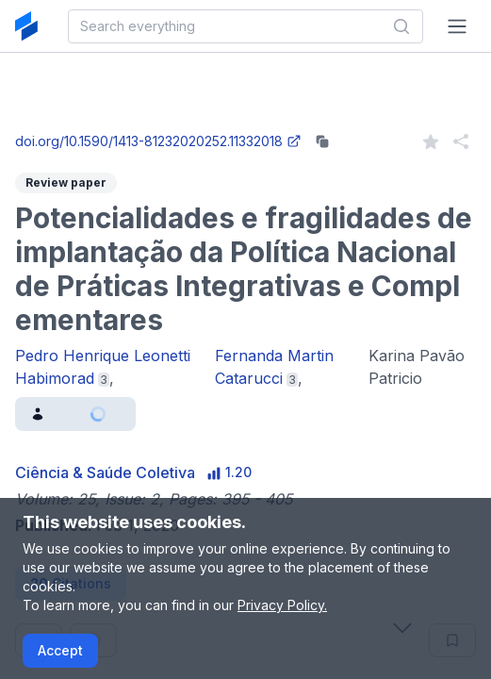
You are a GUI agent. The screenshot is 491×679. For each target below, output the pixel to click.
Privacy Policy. (282, 605)
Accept (60, 650)
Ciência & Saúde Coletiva (105, 472)
